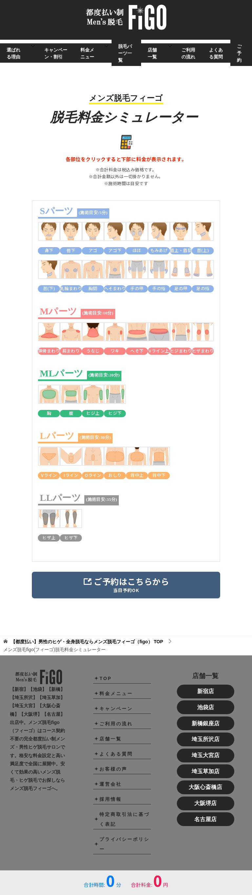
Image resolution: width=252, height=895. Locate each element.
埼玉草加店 (206, 771)
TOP (87, 641)
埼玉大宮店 (206, 755)
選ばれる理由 (13, 53)
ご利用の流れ (188, 53)
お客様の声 (113, 769)
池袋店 (205, 707)
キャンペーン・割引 (55, 53)
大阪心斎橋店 (205, 787)
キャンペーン (116, 708)
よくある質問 (216, 53)
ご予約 (239, 53)
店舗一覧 (152, 53)
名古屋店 (205, 819)
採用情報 (110, 799)
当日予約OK (126, 584)
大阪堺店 (205, 803)
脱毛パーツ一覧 (125, 53)
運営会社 (110, 784)
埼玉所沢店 (206, 739)
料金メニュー (87, 53)
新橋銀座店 (206, 723)
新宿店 (205, 691)
